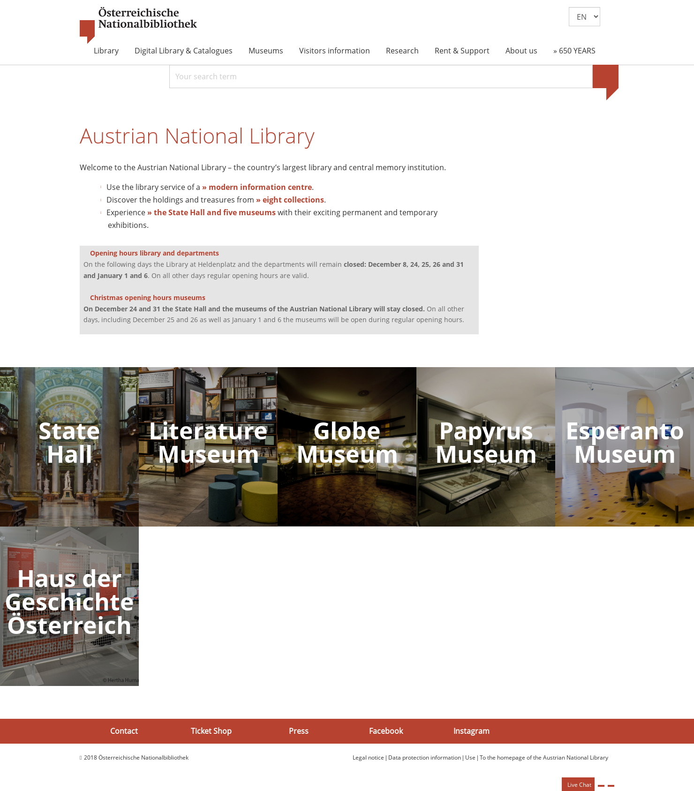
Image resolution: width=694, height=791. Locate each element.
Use (470, 757)
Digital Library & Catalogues (184, 50)
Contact (124, 731)
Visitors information (334, 50)
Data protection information (424, 757)
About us (521, 50)
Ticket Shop (211, 731)
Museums (266, 50)
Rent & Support (462, 50)
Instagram (471, 731)
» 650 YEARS (574, 50)
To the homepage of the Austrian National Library (544, 757)
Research (402, 50)
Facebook (386, 731)
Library (106, 50)
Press (299, 731)
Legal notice (368, 757)
